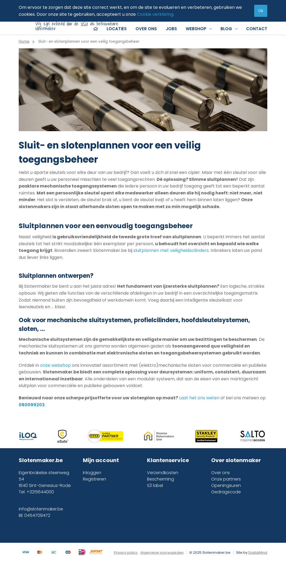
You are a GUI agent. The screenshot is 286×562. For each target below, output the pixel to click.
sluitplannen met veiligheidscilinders (171, 250)
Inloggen (92, 473)
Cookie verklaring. (155, 14)
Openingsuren (226, 485)
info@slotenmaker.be (41, 509)
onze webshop (55, 365)
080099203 (32, 405)
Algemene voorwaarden (162, 552)
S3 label (155, 485)
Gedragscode (226, 492)
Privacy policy (126, 552)
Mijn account (101, 460)
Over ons (220, 473)
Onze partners (226, 479)
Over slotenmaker (236, 460)
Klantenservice (168, 460)
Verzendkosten (162, 473)
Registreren (94, 479)
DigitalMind (257, 552)
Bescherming (160, 479)
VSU (84, 24)
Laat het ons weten (200, 398)
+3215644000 (40, 492)
